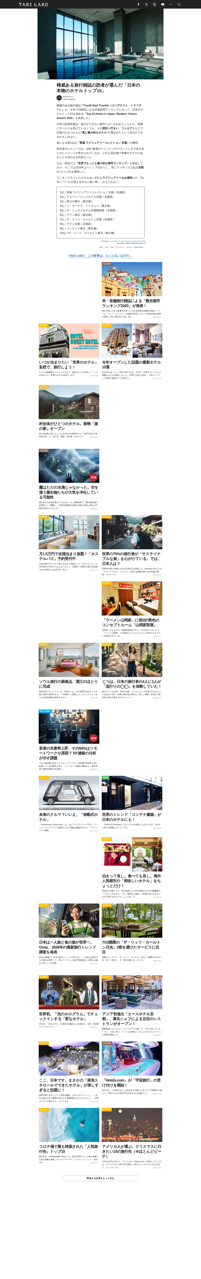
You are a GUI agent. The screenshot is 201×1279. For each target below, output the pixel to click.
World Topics (139, 248)
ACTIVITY (43, 326)
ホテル (129, 248)
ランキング (120, 248)
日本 (112, 248)
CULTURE (107, 265)
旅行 (101, 248)
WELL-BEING (45, 712)
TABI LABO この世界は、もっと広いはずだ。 (100, 256)
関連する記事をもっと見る (100, 1179)
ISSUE (105, 778)
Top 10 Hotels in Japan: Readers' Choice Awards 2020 (127, 242)
